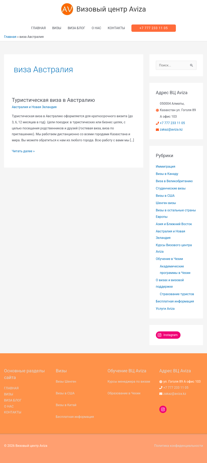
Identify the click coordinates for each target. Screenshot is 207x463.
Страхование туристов (177, 294)
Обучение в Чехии (169, 259)
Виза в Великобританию (174, 181)
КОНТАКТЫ (116, 28)
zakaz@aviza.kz (171, 129)
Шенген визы (166, 203)
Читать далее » (23, 151)
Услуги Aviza (165, 309)
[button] (153, 28)
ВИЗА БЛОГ (76, 28)
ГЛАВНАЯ (38, 28)
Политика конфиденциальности (178, 446)
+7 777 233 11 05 (172, 123)
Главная (10, 37)
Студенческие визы (171, 188)
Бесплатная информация (175, 301)
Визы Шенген (66, 381)
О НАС (96, 28)
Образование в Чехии (124, 393)
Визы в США (165, 196)
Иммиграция (165, 166)
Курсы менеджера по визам (129, 381)
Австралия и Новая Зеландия (34, 107)
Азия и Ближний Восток (174, 224)
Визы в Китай (66, 405)
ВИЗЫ (56, 28)
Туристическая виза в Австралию (53, 100)
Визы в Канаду (167, 174)
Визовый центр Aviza (111, 9)
